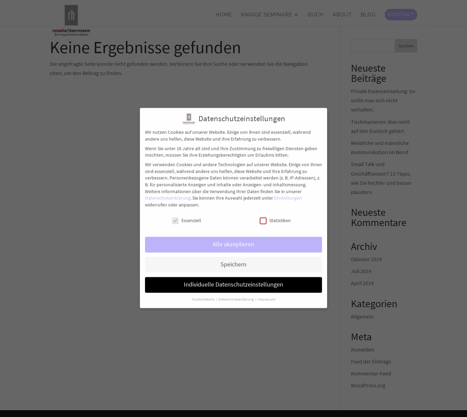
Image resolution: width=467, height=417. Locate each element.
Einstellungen (288, 194)
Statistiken (275, 216)
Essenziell (186, 216)
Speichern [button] (233, 260)
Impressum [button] (266, 295)
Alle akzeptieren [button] (233, 240)
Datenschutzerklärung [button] (237, 295)
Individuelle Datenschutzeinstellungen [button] (233, 280)
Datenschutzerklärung (167, 194)
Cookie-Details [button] (203, 295)
